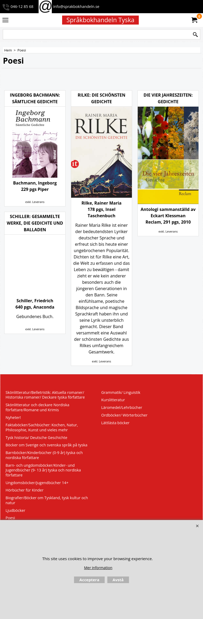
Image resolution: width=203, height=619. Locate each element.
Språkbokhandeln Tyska (101, 20)
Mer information (98, 567)
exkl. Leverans (34, 202)
